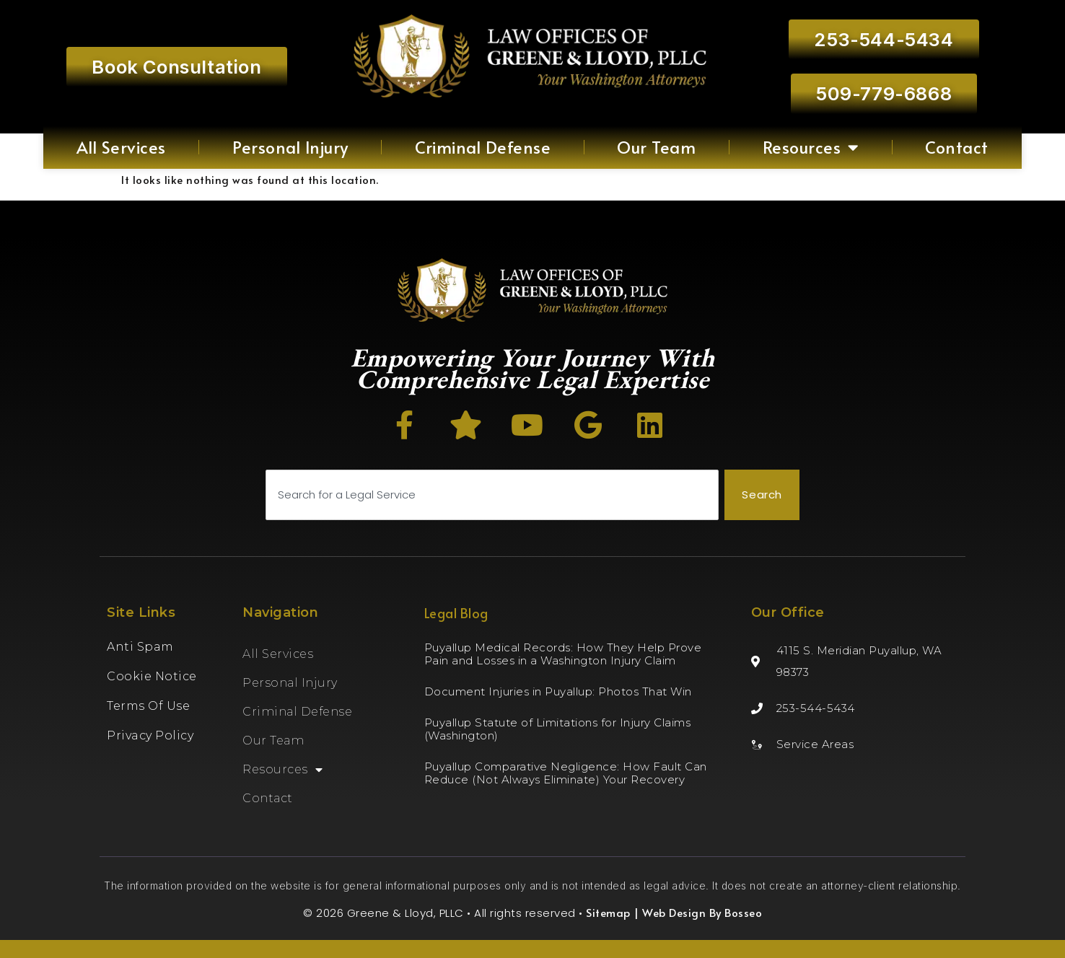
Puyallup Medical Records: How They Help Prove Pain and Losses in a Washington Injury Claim (563, 654)
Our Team (656, 147)
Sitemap (608, 912)
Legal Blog (456, 613)
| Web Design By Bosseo (697, 912)
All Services (121, 147)
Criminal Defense (483, 147)
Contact (957, 147)
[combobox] (492, 495)
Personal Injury (290, 147)
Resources (811, 147)
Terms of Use (148, 706)
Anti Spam (140, 647)
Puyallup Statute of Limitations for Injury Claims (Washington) (557, 729)
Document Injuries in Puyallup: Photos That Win (558, 691)
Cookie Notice (152, 676)
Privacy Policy (150, 735)
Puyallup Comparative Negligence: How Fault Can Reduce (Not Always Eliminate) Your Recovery (565, 773)
